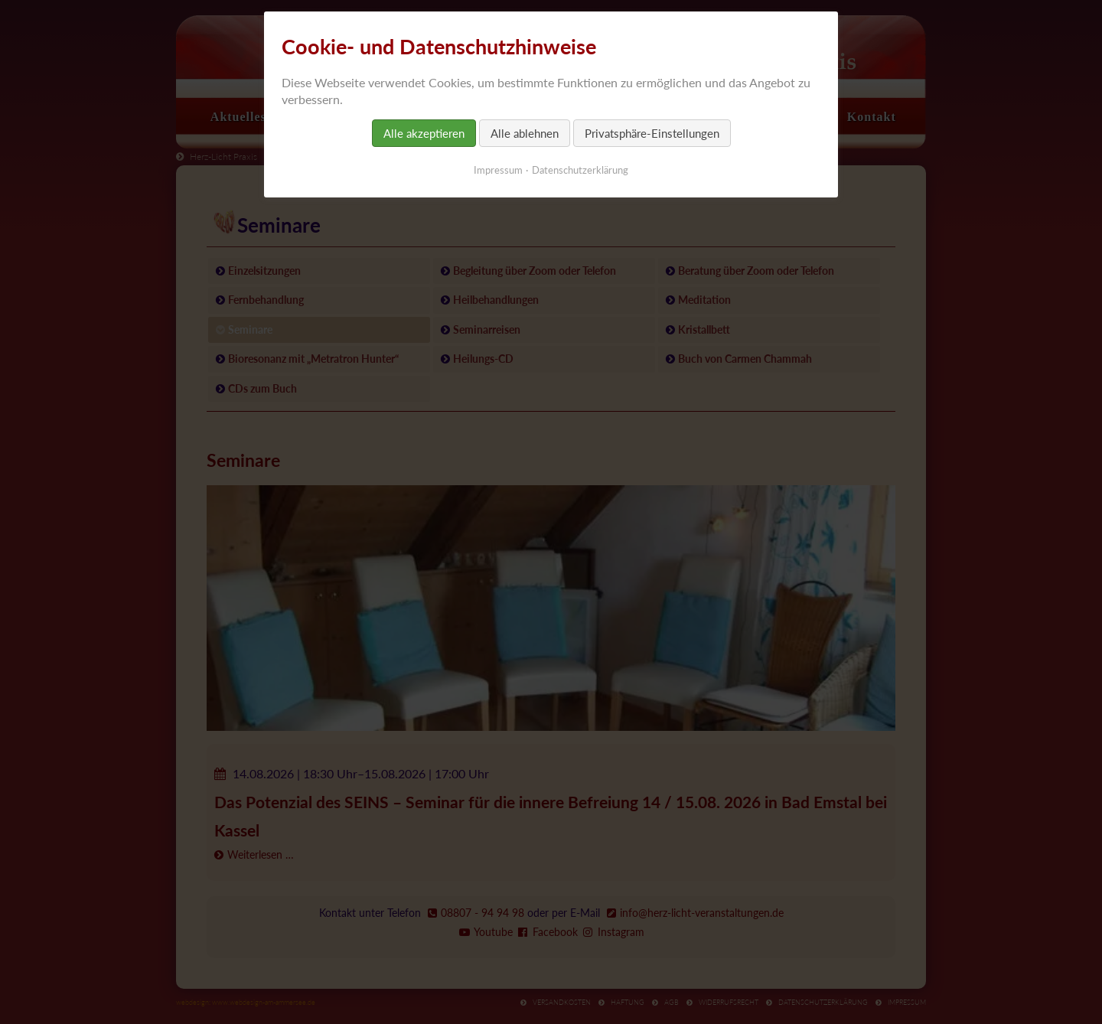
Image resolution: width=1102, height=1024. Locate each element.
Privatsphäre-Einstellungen (652, 133)
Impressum (498, 170)
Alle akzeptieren (424, 133)
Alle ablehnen (525, 133)
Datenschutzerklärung (580, 170)
